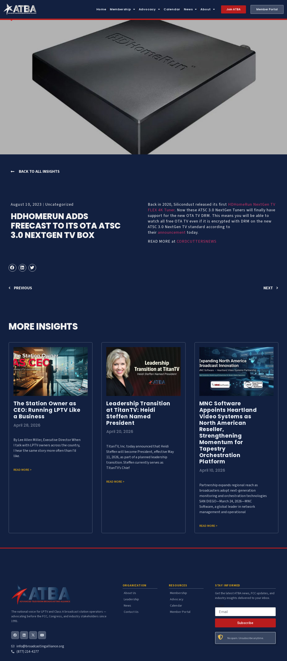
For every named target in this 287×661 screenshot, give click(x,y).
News (190, 9)
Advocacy (149, 9)
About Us (130, 593)
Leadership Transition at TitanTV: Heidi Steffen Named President (138, 413)
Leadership (131, 599)
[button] (12, 268)
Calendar (172, 9)
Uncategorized (59, 204)
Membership (122, 9)
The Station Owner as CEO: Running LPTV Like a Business (46, 410)
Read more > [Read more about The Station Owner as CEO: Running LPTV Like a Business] (22, 470)
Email (219, 605)
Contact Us (131, 612)
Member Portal (180, 612)
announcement (172, 232)
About (207, 9)
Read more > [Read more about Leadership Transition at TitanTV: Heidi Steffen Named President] (115, 482)
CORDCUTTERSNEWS (196, 241)
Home (101, 9)
